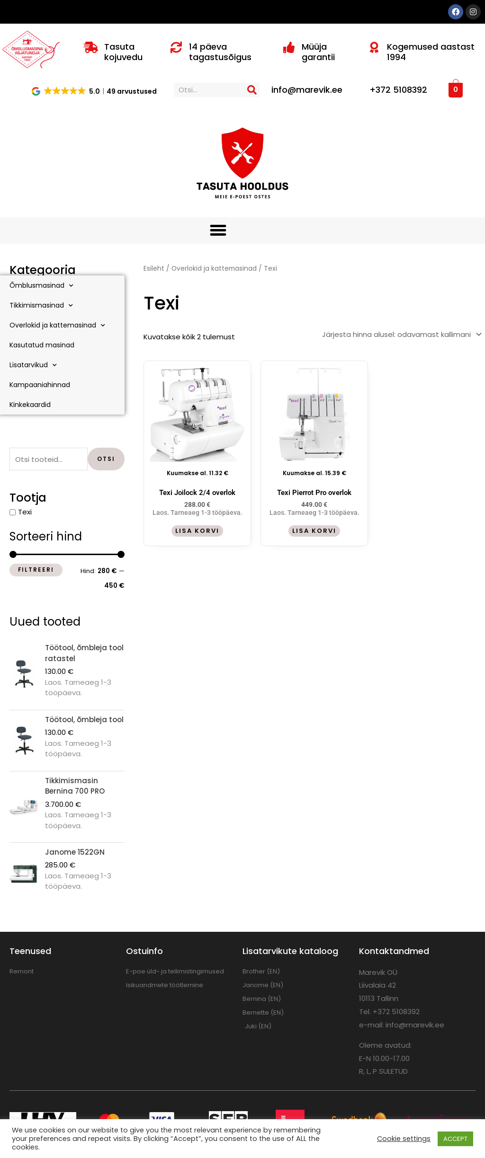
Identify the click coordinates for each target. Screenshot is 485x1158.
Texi (25, 512)
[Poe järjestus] (400, 334)
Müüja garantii (318, 52)
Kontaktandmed (394, 951)
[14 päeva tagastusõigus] (176, 47)
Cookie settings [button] (404, 1138)
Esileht (154, 268)
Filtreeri (36, 570)
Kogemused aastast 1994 (431, 52)
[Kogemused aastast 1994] (374, 47)
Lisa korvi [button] (197, 530)
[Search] (252, 90)
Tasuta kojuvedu (123, 52)
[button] (95, 91)
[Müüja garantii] (289, 47)
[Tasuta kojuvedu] (91, 47)
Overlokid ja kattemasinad (214, 268)
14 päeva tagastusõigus (220, 52)
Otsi (106, 459)
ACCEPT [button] (455, 1138)
